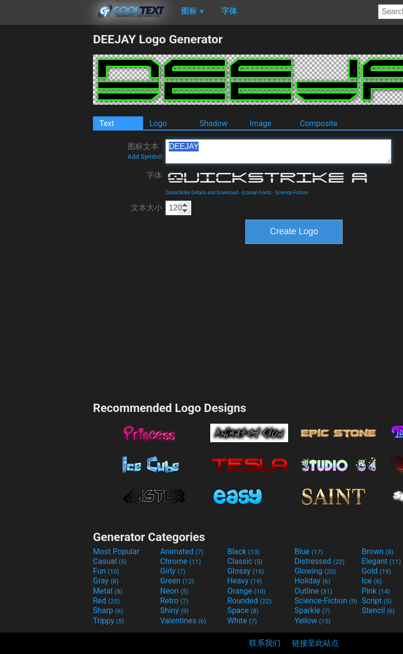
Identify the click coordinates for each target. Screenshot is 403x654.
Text (106, 123)
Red (106, 600)
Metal (108, 591)
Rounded (249, 600)
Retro (174, 600)
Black (243, 551)
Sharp (108, 610)
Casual (110, 561)
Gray (105, 580)
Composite (319, 123)
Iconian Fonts (256, 192)
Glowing (315, 571)
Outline (313, 591)
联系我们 (264, 643)
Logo (158, 123)
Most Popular (116, 551)
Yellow (312, 620)
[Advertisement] (46, 178)
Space (242, 610)
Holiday (312, 580)
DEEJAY (278, 151)
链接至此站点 (315, 643)
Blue (308, 551)
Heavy (244, 580)
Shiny (174, 610)
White (242, 620)
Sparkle (312, 610)
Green (177, 580)
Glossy (245, 571)
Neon (174, 591)
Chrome (180, 561)
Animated (181, 551)
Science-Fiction (291, 192)
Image (261, 123)
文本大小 (146, 207)
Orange (246, 591)
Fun (106, 571)
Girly (172, 571)
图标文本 (145, 151)
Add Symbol (145, 156)
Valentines (183, 620)
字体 (154, 175)
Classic (244, 561)
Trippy (108, 620)
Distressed (319, 561)
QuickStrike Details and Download (201, 192)
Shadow (213, 123)
